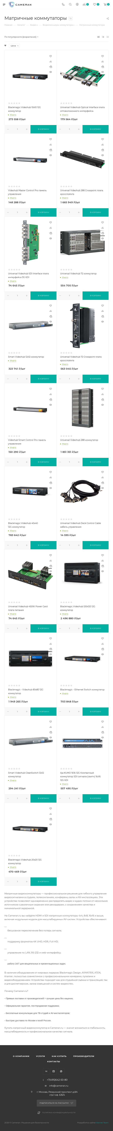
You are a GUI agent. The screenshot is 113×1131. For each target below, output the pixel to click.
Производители (83, 1056)
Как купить (59, 1056)
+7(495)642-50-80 (57, 1080)
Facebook (53, 1071)
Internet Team (102, 1122)
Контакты (53, 1061)
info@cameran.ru (58, 1085)
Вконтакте (46, 1071)
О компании (21, 1056)
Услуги (40, 1056)
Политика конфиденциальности (58, 1113)
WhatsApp (61, 1071)
